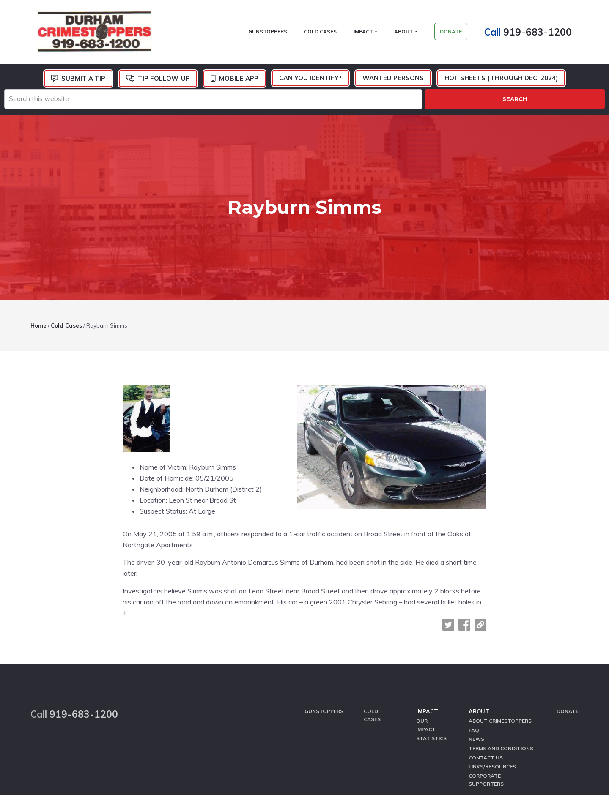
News (476, 647)
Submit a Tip (83, 82)
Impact (427, 622)
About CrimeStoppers (500, 631)
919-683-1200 (544, 33)
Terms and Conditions (501, 656)
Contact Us (486, 664)
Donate (568, 622)
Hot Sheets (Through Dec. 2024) (501, 82)
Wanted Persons (393, 82)
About (479, 622)
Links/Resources (492, 672)
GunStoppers (323, 622)
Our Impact (426, 635)
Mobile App (238, 82)
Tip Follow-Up (164, 82)
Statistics (431, 647)
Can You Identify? (310, 82)
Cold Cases (372, 626)
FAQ (474, 639)
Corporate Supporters (486, 684)
